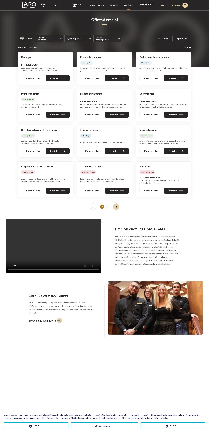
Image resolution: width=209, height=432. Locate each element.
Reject (36, 425)
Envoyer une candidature (45, 320)
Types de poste (74, 38)
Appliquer (182, 38)
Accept (173, 425)
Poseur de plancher (90, 57)
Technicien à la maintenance (154, 57)
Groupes (114, 5)
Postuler (57, 78)
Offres (56, 5)
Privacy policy (162, 418)
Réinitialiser (163, 38)
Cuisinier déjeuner (90, 130)
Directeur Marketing (91, 93)
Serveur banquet (148, 130)
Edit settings (104, 426)
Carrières (128, 5)
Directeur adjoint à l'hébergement (39, 130)
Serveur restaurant (90, 166)
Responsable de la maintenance (38, 166)
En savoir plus (33, 78)
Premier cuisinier (30, 93)
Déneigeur (27, 57)
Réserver (180, 5)
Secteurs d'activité (42, 38)
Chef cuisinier (146, 93)
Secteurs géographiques (102, 38)
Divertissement (97, 5)
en (162, 5)
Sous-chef (145, 166)
